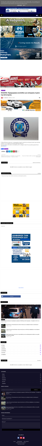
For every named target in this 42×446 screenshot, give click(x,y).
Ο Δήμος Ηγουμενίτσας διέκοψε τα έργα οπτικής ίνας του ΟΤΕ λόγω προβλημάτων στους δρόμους (22, 329)
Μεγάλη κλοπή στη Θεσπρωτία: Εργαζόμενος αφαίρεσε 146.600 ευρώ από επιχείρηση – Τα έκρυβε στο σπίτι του (20, 320)
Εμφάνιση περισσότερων (36, 162)
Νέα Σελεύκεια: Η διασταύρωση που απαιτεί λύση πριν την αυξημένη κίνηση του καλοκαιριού (22, 324)
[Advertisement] (21, 67)
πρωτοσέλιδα (21, 287)
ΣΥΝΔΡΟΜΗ (21, 354)
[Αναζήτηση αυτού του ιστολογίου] (16, 390)
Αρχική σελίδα (3, 88)
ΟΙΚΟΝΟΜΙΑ (21, 350)
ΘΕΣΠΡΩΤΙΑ (9, 88)
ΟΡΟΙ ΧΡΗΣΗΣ (26, 441)
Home (14, 441)
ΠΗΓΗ (5, 146)
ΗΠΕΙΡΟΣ (21, 347)
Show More (39, 360)
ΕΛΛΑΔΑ (21, 345)
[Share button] (18, 151)
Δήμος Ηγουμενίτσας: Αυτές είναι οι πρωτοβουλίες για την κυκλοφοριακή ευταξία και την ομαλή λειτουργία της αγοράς (22, 335)
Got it (24, 5)
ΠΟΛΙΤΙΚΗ (21, 352)
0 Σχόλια (39, 173)
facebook (11, 296)
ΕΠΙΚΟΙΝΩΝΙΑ (19, 441)
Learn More (19, 5)
